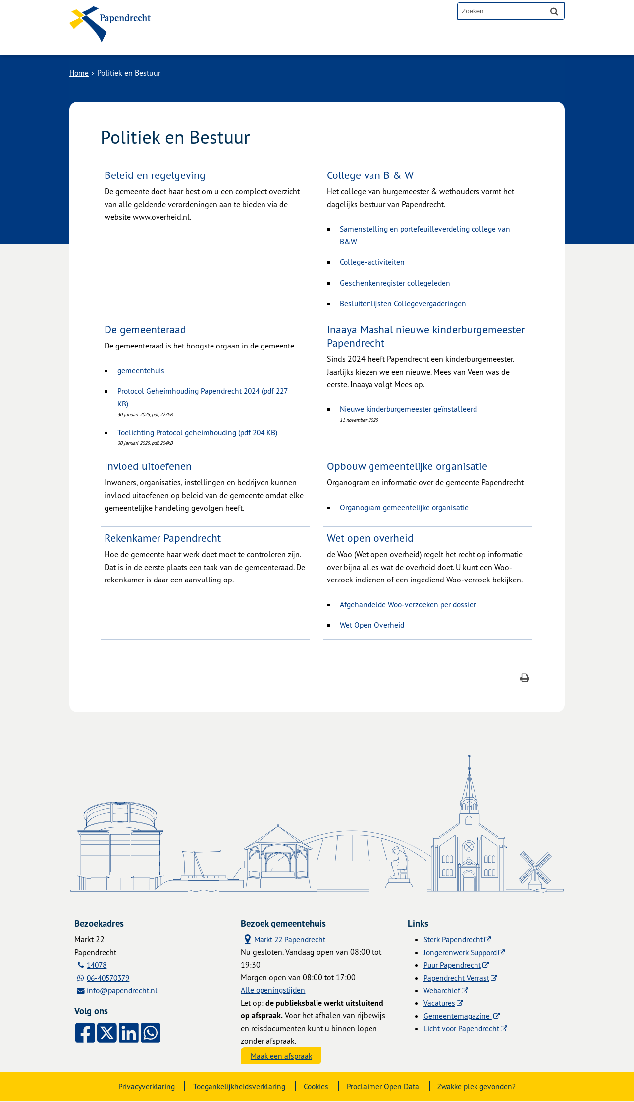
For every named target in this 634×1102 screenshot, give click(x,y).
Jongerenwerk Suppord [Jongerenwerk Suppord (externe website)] (462, 952)
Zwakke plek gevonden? (481, 1087)
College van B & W (371, 174)
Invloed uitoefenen (149, 465)
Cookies (316, 1087)
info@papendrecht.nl (123, 990)
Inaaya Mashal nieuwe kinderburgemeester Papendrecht (427, 335)
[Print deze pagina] (525, 679)
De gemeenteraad (146, 329)
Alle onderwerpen (214, 40)
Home (79, 73)
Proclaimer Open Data (384, 1087)
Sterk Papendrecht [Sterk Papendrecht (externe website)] (454, 939)
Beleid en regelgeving (156, 174)
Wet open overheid (371, 537)
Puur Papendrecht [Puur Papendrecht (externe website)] (453, 965)
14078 (98, 965)
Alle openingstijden (274, 990)
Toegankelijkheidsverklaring (236, 1087)
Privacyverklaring (140, 1087)
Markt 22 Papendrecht (284, 939)
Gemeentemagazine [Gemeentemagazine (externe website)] (457, 1016)
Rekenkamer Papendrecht (164, 537)
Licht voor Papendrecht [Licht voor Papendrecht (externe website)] (462, 1028)
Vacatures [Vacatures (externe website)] (439, 1003)
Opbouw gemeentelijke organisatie (408, 465)
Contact (281, 40)
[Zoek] (554, 11)
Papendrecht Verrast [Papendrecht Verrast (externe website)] (456, 978)
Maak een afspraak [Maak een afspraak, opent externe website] (282, 1056)
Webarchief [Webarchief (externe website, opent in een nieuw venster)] (442, 990)
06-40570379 (111, 978)
